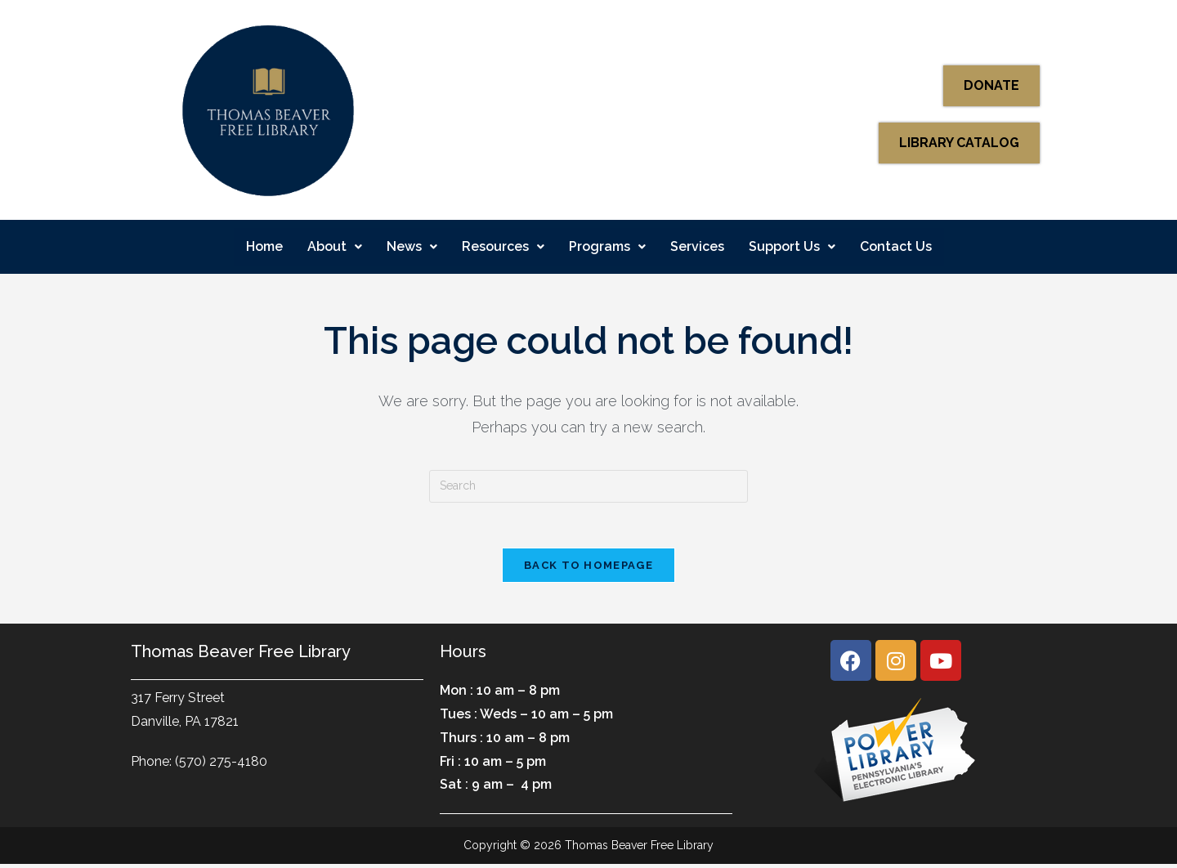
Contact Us (896, 246)
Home (264, 246)
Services (697, 246)
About (334, 246)
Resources (503, 246)
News (412, 246)
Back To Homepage (588, 569)
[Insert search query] (588, 486)
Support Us (792, 246)
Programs (607, 246)
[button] (334, 247)
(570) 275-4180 (221, 764)
